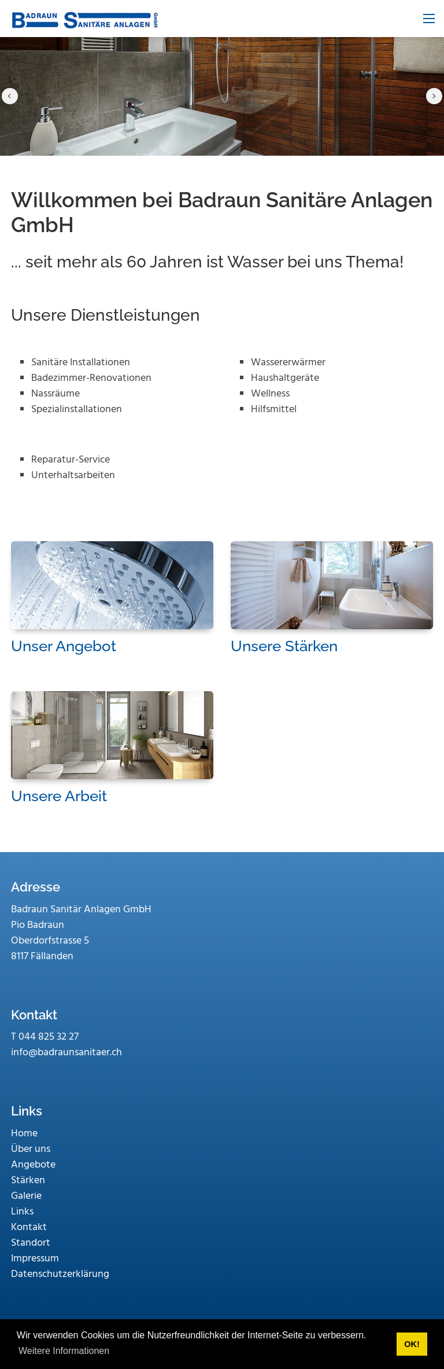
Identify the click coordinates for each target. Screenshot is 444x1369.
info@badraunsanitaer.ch (66, 1052)
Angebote (33, 1165)
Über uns (30, 1149)
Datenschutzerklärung (60, 1274)
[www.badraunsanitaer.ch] (84, 18)
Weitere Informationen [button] (63, 1351)
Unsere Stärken (284, 646)
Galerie (26, 1196)
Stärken (28, 1180)
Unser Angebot (63, 646)
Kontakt (29, 1227)
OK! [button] (411, 1344)
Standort (30, 1243)
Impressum (35, 1258)
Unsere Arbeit (59, 796)
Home (24, 1133)
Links (22, 1211)
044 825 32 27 (48, 1037)
